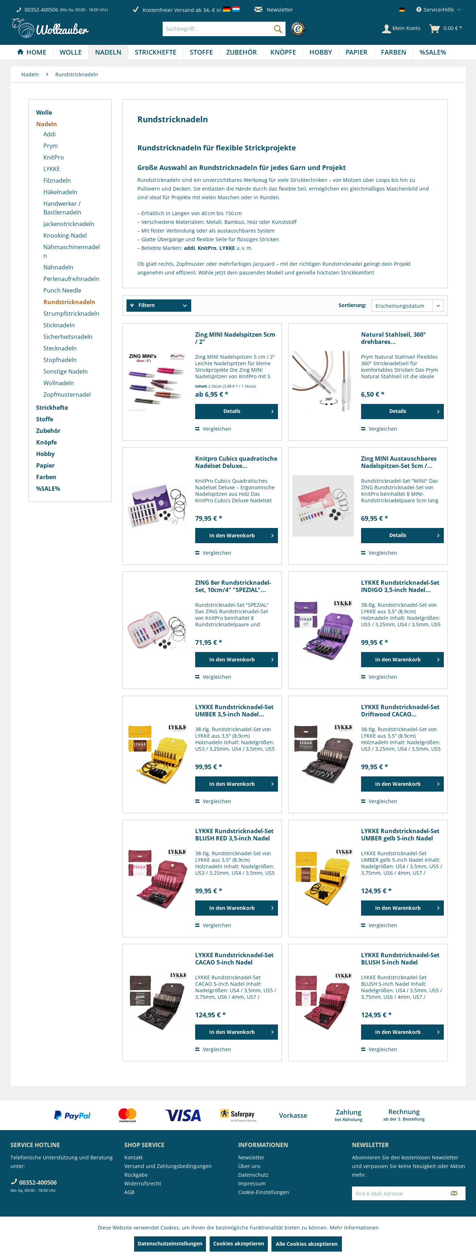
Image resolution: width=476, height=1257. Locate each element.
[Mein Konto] (401, 29)
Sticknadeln (59, 325)
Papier (45, 465)
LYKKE (51, 169)
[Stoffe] (201, 52)
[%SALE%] (433, 52)
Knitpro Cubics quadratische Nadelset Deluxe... (236, 462)
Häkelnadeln (60, 192)
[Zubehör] (241, 52)
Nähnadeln (58, 267)
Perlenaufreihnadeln (71, 279)
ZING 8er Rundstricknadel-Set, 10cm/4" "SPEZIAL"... (233, 586)
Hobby (45, 454)
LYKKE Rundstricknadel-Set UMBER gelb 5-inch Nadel (400, 834)
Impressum (252, 1183)
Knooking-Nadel (65, 235)
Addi (49, 134)
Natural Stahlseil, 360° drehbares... (393, 338)
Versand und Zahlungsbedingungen (168, 1166)
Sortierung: (352, 305)
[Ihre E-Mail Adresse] (397, 1193)
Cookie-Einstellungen (263, 1192)
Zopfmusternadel (67, 395)
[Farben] (393, 52)
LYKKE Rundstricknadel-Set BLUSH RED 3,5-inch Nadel (234, 834)
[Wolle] (70, 52)
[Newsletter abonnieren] (454, 1193)
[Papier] (356, 52)
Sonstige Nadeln (65, 371)
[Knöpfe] (283, 52)
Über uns (249, 1166)
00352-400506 (41, 9)
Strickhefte (52, 408)
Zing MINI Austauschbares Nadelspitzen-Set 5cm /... (399, 462)
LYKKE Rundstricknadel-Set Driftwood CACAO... (400, 710)
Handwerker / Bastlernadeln (62, 208)
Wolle (44, 112)
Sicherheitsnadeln (68, 337)
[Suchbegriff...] (224, 29)
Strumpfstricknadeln (71, 314)
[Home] (31, 52)
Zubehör (48, 431)
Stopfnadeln (60, 360)
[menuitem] (236, 29)
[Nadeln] (108, 52)
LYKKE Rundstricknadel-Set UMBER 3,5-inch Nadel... (234, 710)
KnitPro (53, 157)
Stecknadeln (60, 348)
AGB (129, 1192)
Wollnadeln (58, 383)
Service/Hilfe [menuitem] (435, 9)
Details (248, 410)
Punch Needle (62, 290)
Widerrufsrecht (142, 1183)
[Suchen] (278, 29)
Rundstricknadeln (69, 302)
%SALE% (48, 489)
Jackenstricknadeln (68, 224)
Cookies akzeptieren (238, 1243)
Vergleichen (213, 428)
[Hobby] (321, 52)
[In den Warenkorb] (236, 535)
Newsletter (273, 9)
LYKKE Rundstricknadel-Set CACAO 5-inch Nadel (234, 958)
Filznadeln (57, 180)
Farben (46, 477)
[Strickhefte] (155, 52)
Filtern (142, 305)
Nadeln (46, 124)
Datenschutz (253, 1174)
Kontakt (133, 1157)
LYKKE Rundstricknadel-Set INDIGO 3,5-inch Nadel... (400, 586)
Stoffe (44, 419)
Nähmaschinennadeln (71, 251)
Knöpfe (46, 442)
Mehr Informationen (354, 1227)
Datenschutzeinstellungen (170, 1243)
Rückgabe (136, 1174)
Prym (50, 146)
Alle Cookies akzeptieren (307, 1243)
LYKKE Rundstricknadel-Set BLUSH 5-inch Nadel (400, 958)
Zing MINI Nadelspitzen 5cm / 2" (235, 338)
